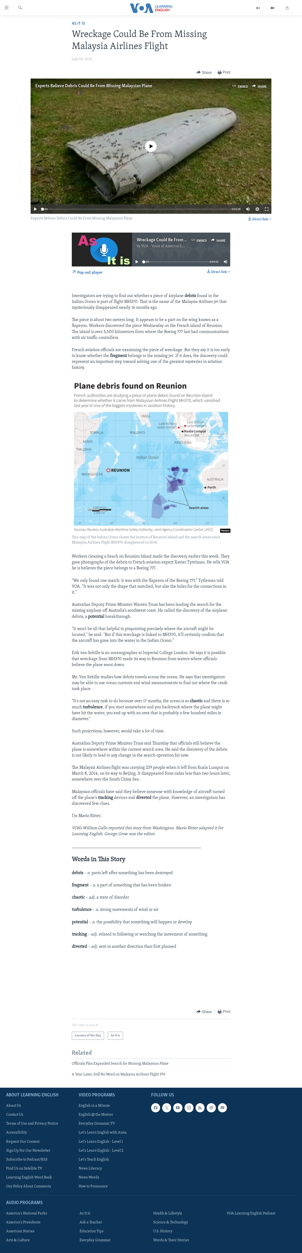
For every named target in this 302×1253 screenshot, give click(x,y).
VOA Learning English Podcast (251, 1213)
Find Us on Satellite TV (24, 1168)
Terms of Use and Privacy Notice (32, 1124)
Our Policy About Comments (28, 1186)
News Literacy (90, 1168)
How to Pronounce (93, 1186)
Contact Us (14, 1115)
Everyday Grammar (95, 1240)
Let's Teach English (94, 1160)
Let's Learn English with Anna (103, 1133)
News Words (89, 1177)
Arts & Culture (18, 1240)
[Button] (204, 72)
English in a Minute (94, 1106)
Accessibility (16, 1133)
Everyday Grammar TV (97, 1124)
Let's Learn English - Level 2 (101, 1151)
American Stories (20, 1231)
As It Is (78, 23)
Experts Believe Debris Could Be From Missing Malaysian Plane (93, 86)
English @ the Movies (96, 1115)
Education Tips (92, 1231)
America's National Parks (26, 1213)
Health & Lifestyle (167, 1213)
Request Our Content (23, 1142)
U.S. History (162, 1231)
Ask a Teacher (91, 1222)
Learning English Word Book (29, 1177)
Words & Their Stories (171, 1240)
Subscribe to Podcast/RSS (27, 1160)
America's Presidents (23, 1222)
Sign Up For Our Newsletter (28, 1151)
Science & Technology (170, 1222)
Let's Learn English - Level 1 (101, 1142)
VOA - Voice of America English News (171, 246)
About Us (13, 1106)
